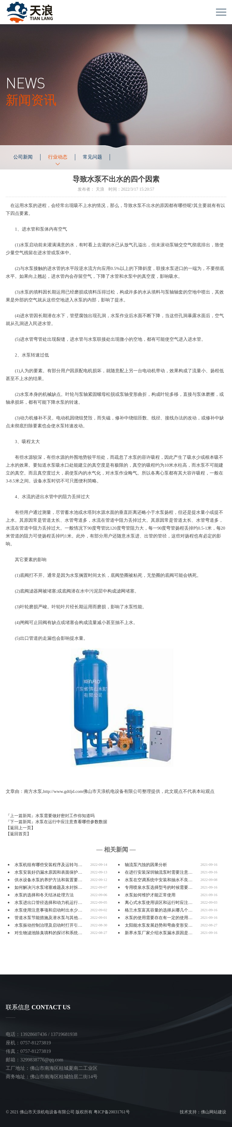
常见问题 (92, 156)
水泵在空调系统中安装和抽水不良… (158, 880)
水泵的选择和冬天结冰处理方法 (44, 895)
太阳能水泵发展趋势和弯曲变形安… (158, 925)
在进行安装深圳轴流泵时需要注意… (158, 872)
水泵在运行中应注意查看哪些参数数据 (71, 822)
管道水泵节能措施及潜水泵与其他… (48, 917)
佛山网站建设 (213, 1112)
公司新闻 (23, 156)
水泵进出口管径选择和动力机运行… (48, 902)
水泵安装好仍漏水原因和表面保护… (48, 872)
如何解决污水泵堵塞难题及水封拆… (48, 887)
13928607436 (33, 1034)
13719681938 (64, 1034)
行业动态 (57, 156)
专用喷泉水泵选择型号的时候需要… (158, 887)
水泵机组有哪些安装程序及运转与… (48, 864)
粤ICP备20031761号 (112, 1112)
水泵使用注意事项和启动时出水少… (48, 910)
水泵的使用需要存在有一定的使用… (158, 917)
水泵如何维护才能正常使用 (150, 895)
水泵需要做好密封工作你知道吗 (65, 815)
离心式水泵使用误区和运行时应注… (158, 902)
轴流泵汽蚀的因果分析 (146, 864)
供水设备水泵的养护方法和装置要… (48, 880)
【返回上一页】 (20, 828)
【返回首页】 (18, 834)
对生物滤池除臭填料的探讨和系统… (48, 933)
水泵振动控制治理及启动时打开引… (48, 925)
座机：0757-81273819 (28, 1042)
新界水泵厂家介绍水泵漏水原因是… (158, 933)
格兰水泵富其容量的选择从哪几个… (158, 910)
